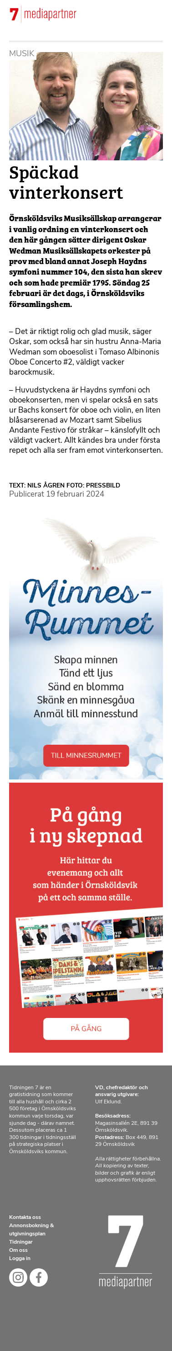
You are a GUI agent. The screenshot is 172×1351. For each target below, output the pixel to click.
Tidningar (21, 1242)
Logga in (19, 1258)
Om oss (18, 1250)
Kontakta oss (25, 1217)
